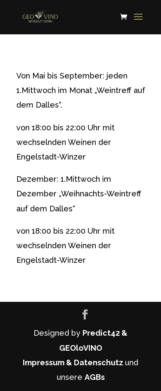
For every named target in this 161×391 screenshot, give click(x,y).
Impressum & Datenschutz (74, 362)
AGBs (95, 377)
